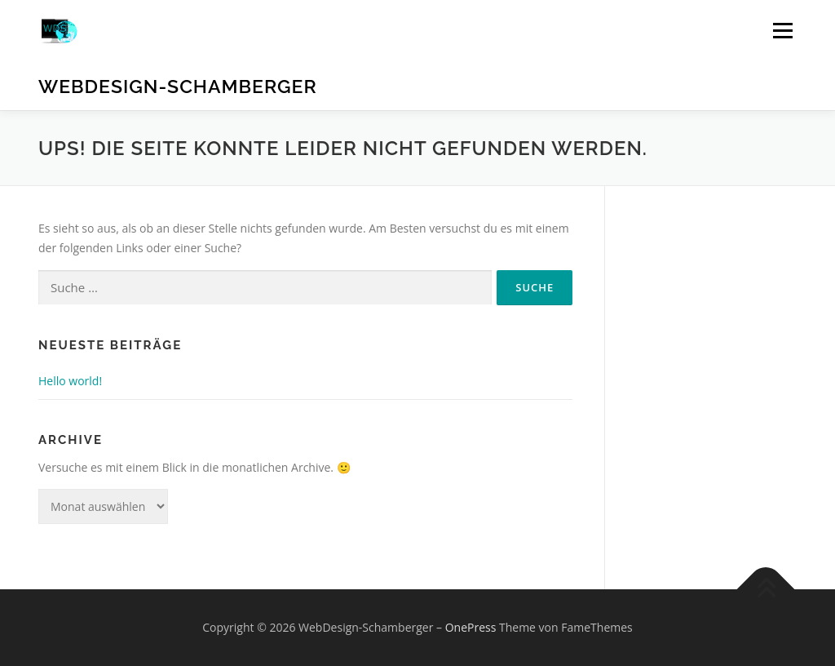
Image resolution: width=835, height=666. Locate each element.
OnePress (471, 627)
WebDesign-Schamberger (177, 86)
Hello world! (70, 380)
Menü (782, 30)
